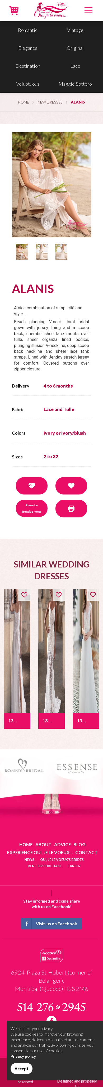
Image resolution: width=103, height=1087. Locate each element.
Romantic (28, 30)
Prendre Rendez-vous (31, 508)
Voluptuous (27, 84)
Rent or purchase (45, 866)
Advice (62, 844)
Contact (86, 852)
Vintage (75, 30)
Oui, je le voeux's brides (62, 860)
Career (74, 866)
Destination (28, 66)
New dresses (50, 102)
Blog (79, 844)
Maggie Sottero (75, 84)
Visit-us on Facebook (49, 923)
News (29, 860)
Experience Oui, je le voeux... (40, 852)
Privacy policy (23, 1056)
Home (23, 102)
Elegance (28, 48)
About (43, 844)
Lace (75, 66)
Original (75, 48)
